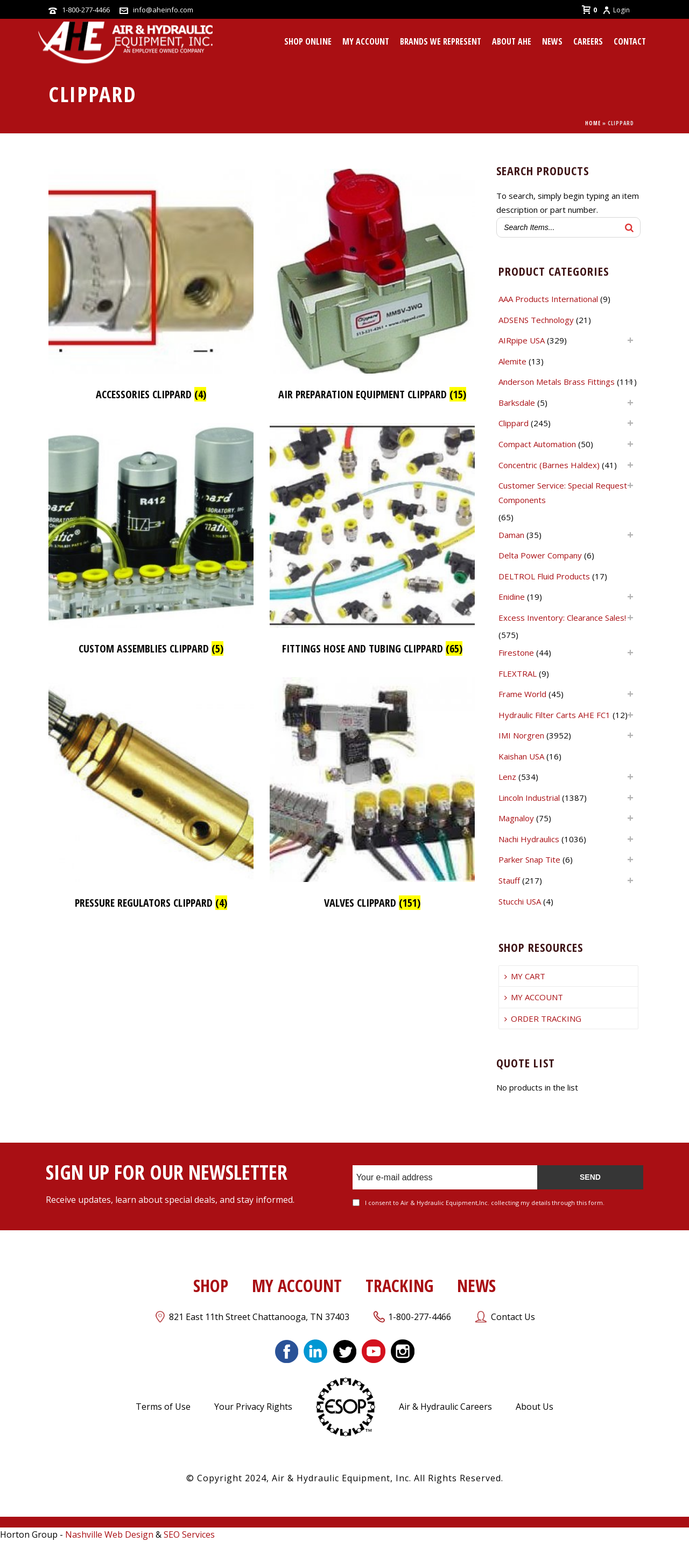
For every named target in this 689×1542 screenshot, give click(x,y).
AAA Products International (548, 298)
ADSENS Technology (536, 319)
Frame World (522, 693)
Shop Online (308, 41)
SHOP (210, 1285)
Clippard (513, 423)
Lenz (507, 776)
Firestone (516, 652)
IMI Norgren (521, 735)
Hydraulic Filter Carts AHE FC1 (554, 714)
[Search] (629, 227)
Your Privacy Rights (253, 1406)
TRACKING (399, 1285)
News (552, 41)
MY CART (524, 976)
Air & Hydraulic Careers (445, 1406)
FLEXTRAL (517, 673)
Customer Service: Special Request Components (562, 492)
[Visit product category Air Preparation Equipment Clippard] (372, 288)
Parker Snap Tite (529, 859)
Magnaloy (516, 818)
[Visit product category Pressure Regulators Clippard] (151, 796)
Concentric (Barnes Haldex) (549, 465)
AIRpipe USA (521, 340)
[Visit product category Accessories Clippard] (151, 288)
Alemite (512, 361)
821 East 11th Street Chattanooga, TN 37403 (259, 1317)
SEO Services (189, 1534)
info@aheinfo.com (163, 10)
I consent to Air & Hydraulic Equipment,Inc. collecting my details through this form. (484, 1203)
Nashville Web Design (109, 1534)
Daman (511, 534)
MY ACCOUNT (365, 41)
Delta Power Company (540, 555)
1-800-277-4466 (86, 10)
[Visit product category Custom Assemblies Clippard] (151, 542)
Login (616, 10)
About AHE (511, 41)
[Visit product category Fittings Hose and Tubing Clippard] (372, 542)
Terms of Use (163, 1406)
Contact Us (513, 1317)
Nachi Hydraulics (528, 839)
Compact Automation (537, 444)
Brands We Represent (440, 41)
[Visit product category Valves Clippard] (372, 796)
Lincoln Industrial (529, 797)
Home (593, 123)
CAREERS (588, 41)
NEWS (476, 1285)
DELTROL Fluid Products (544, 576)
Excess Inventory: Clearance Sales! (562, 617)
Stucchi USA (519, 901)
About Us (534, 1406)
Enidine (511, 596)
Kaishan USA (521, 756)
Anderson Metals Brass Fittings (556, 381)
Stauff (509, 880)
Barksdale (516, 402)
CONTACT (630, 41)
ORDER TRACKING (542, 1018)
